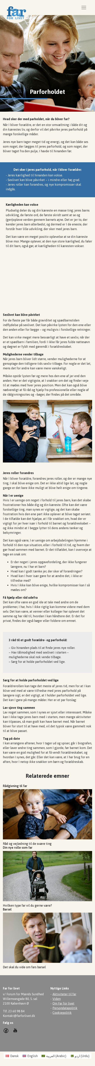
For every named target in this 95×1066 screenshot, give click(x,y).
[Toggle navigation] (84, 7)
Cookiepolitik (62, 1012)
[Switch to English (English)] (30, 1056)
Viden (57, 999)
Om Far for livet (63, 1003)
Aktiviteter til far (64, 994)
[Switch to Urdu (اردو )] (79, 1056)
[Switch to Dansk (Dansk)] (12, 1056)
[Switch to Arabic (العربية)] (54, 1056)
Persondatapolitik (65, 1008)
